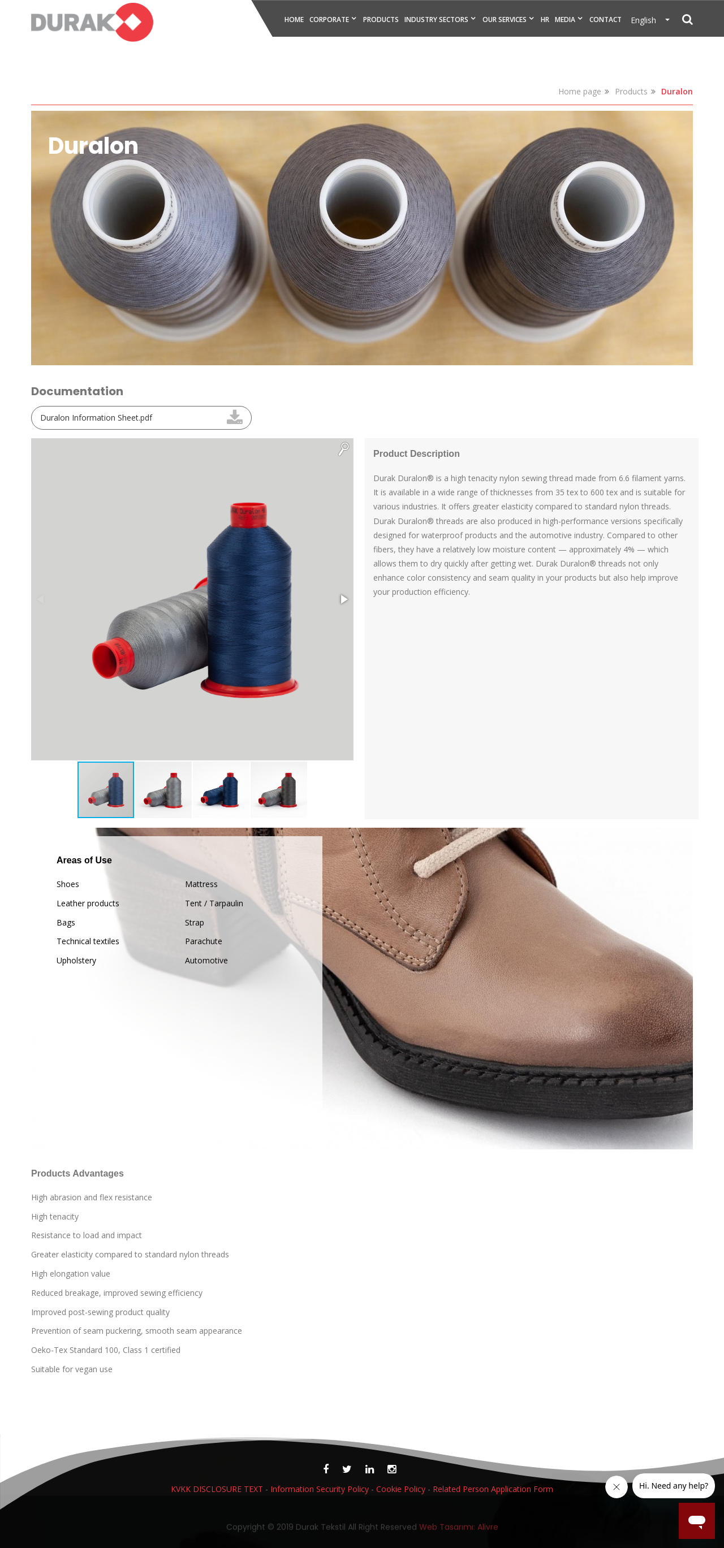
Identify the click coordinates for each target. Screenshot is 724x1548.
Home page (579, 91)
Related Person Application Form (493, 1489)
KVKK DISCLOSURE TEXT (217, 1489)
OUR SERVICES (504, 19)
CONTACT (605, 19)
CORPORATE (329, 19)
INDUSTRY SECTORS (436, 19)
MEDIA (565, 19)
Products (631, 91)
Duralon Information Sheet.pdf (96, 417)
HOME (294, 19)
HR (545, 19)
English (647, 20)
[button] (343, 448)
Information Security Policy (319, 1489)
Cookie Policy (400, 1489)
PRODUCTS (381, 19)
